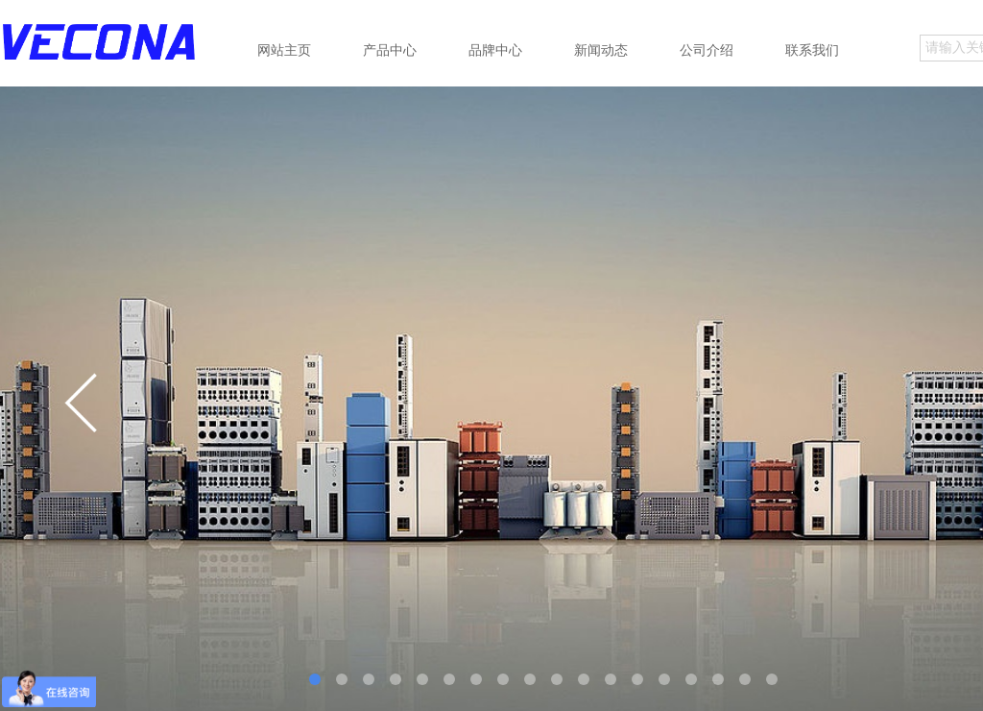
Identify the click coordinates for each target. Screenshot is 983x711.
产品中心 (390, 50)
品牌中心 (495, 50)
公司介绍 (706, 50)
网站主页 (284, 50)
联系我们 (812, 50)
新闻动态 (601, 50)
